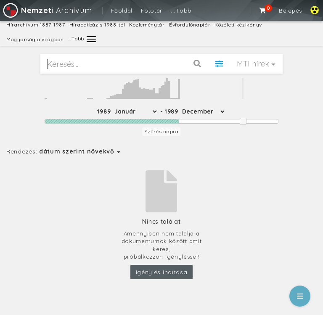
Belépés (290, 10)
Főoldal (121, 10)
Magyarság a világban (35, 39)
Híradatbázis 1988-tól (97, 24)
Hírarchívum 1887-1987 (35, 24)
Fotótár (151, 10)
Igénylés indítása (162, 272)
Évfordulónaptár (190, 24)
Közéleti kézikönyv (238, 24)
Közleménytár (146, 24)
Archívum (47, 10)
